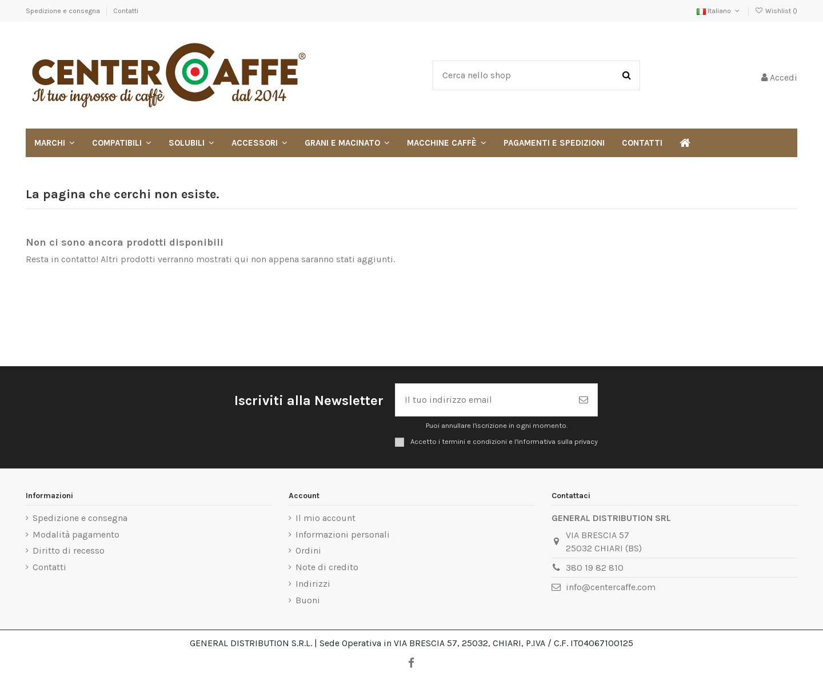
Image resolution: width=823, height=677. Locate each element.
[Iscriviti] (583, 400)
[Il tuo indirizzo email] (482, 400)
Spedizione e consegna (64, 11)
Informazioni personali (342, 534)
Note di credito (326, 567)
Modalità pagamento (76, 534)
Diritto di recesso (69, 550)
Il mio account (325, 517)
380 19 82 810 (595, 567)
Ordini (308, 550)
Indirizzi (312, 583)
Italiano (719, 11)
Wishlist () (776, 11)
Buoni (307, 600)
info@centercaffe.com (611, 587)
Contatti (125, 11)
